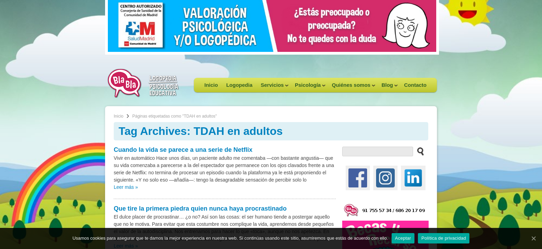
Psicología (308, 87)
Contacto (415, 85)
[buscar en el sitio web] (418, 151)
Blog (387, 87)
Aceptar (403, 238)
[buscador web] (377, 151)
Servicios (272, 87)
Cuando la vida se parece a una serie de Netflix (183, 149)
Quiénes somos (351, 87)
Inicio (211, 85)
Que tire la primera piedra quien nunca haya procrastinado (200, 208)
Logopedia (239, 85)
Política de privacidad (443, 238)
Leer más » (126, 187)
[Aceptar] (533, 238)
